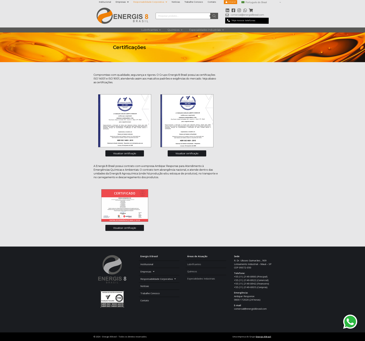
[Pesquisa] (214, 16)
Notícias (176, 2)
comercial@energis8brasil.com (250, 308)
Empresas (122, 2)
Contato (212, 2)
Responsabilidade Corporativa (150, 2)
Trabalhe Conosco (194, 2)
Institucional (105, 2)
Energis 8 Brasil (263, 336)
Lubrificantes (151, 29)
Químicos (175, 29)
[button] (247, 20)
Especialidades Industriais (206, 29)
